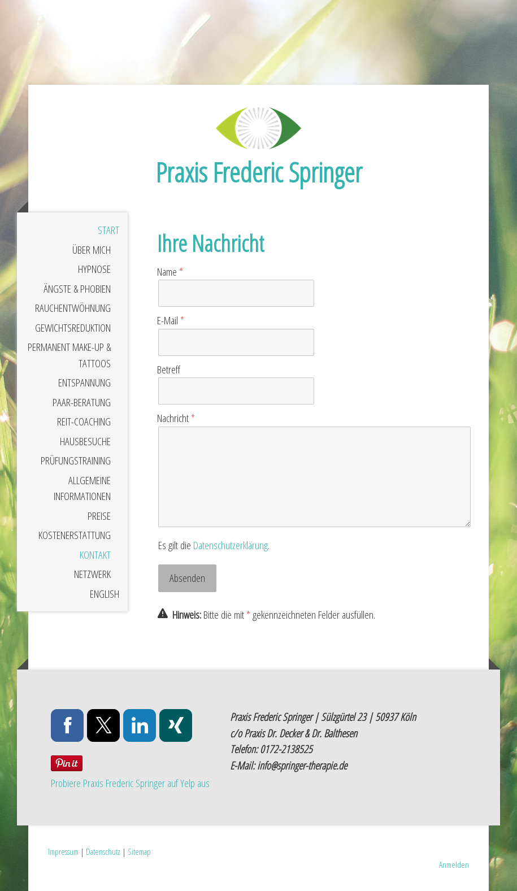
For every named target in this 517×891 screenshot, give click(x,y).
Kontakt (95, 554)
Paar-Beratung (82, 402)
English (104, 593)
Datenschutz (103, 851)
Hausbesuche (85, 441)
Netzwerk (92, 574)
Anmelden (454, 864)
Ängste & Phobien (77, 288)
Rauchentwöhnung (73, 308)
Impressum (63, 851)
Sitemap (139, 851)
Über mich (91, 249)
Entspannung (84, 382)
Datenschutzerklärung (230, 545)
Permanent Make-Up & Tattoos (69, 355)
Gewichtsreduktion (73, 327)
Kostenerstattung (74, 535)
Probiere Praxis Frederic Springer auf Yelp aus (130, 783)
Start (108, 230)
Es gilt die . (214, 545)
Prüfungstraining (76, 460)
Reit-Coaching (84, 421)
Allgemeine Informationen (82, 488)
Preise (99, 515)
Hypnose (94, 269)
